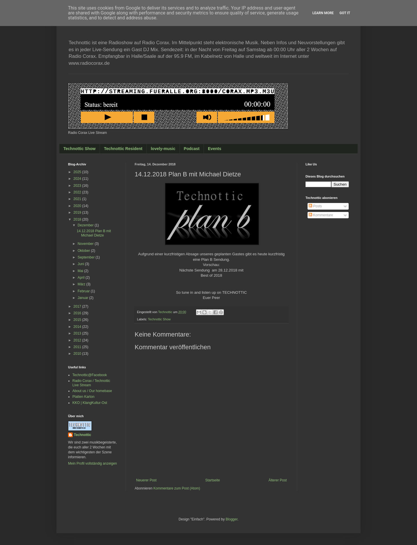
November (86, 244)
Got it (344, 13)
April (81, 278)
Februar (84, 291)
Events (214, 148)
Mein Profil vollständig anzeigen (92, 463)
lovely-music (163, 148)
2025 (78, 172)
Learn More (323, 13)
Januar (83, 298)
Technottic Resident (123, 148)
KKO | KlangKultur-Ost (89, 403)
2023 (78, 186)
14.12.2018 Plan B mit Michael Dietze (94, 233)
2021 (78, 199)
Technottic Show (79, 148)
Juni (81, 264)
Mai (81, 271)
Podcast (192, 148)
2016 (78, 313)
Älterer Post (277, 480)
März (82, 284)
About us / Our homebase (92, 391)
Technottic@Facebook (89, 375)
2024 (78, 179)
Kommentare (321, 215)
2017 (78, 306)
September (87, 257)
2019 (78, 212)
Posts (315, 206)
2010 (78, 354)
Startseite (212, 480)
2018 (78, 219)
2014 (78, 327)
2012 (78, 340)
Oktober (84, 251)
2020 (78, 206)
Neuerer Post (146, 480)
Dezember (86, 225)
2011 (78, 347)
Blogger (231, 519)
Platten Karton (83, 397)
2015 (78, 320)
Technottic (82, 435)
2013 (78, 333)
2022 (78, 192)
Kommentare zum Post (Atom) (176, 488)
